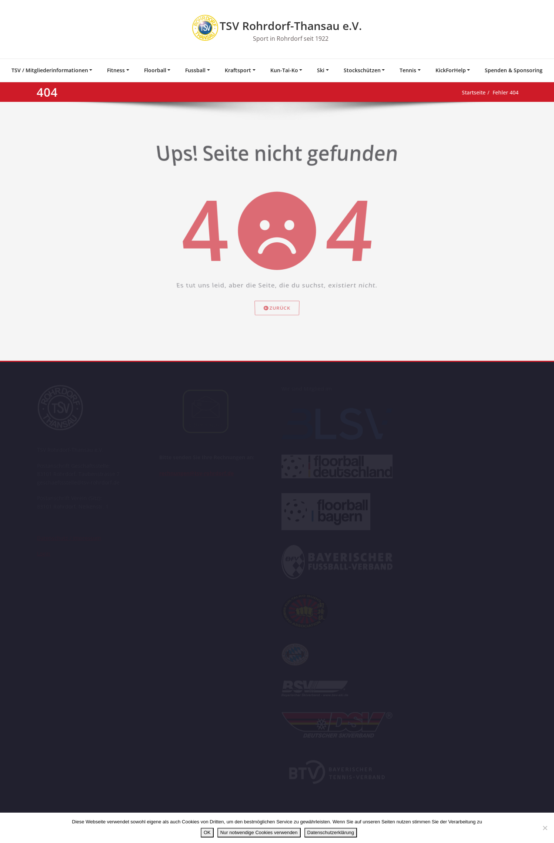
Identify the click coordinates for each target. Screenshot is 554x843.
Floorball (155, 70)
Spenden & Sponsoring (514, 70)
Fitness (116, 70)
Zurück (277, 323)
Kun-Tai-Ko (284, 70)
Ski (320, 70)
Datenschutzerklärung (330, 832)
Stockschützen (362, 70)
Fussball (195, 70)
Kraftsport (238, 70)
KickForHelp (450, 70)
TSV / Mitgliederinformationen (49, 70)
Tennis (408, 70)
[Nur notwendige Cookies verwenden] (544, 828)
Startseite (461, 92)
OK (207, 832)
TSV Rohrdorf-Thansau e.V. (291, 25)
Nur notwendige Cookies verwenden (259, 832)
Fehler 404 (495, 92)
